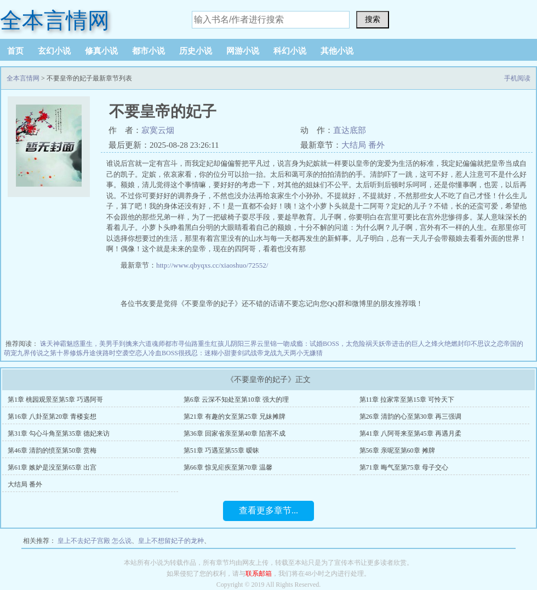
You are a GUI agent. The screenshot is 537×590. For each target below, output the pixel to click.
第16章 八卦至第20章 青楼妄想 (52, 416)
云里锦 (267, 344)
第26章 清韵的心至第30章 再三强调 (410, 416)
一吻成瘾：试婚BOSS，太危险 (321, 344)
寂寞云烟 (157, 130)
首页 (15, 51)
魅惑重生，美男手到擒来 (102, 344)
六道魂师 (152, 344)
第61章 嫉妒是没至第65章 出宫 (52, 467)
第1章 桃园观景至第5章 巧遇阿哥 (55, 399)
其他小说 (337, 51)
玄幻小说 (54, 51)
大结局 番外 (363, 145)
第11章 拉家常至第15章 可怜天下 (407, 399)
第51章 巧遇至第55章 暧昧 (221, 450)
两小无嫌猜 (306, 353)
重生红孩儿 (214, 344)
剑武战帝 (250, 353)
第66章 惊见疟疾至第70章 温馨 (228, 467)
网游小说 (242, 51)
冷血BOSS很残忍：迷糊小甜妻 (192, 353)
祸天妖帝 (378, 344)
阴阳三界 (244, 344)
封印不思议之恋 (481, 344)
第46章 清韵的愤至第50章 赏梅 (52, 450)
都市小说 (148, 51)
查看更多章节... (268, 510)
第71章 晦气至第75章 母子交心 (403, 467)
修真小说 (101, 51)
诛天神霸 (53, 344)
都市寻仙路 (181, 344)
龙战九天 (277, 353)
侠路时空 (109, 353)
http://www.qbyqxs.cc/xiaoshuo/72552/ (212, 265)
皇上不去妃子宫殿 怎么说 (95, 541)
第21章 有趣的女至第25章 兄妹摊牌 (234, 416)
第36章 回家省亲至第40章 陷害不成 (234, 433)
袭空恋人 (135, 353)
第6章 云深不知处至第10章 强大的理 (236, 399)
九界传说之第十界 (43, 353)
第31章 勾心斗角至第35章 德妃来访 (59, 433)
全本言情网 (55, 20)
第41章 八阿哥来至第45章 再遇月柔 (410, 433)
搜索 (372, 19)
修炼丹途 (83, 353)
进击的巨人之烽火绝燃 (425, 344)
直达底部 (349, 130)
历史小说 (195, 51)
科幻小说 (289, 51)
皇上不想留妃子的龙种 (171, 541)
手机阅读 (517, 78)
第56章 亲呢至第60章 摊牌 (397, 450)
